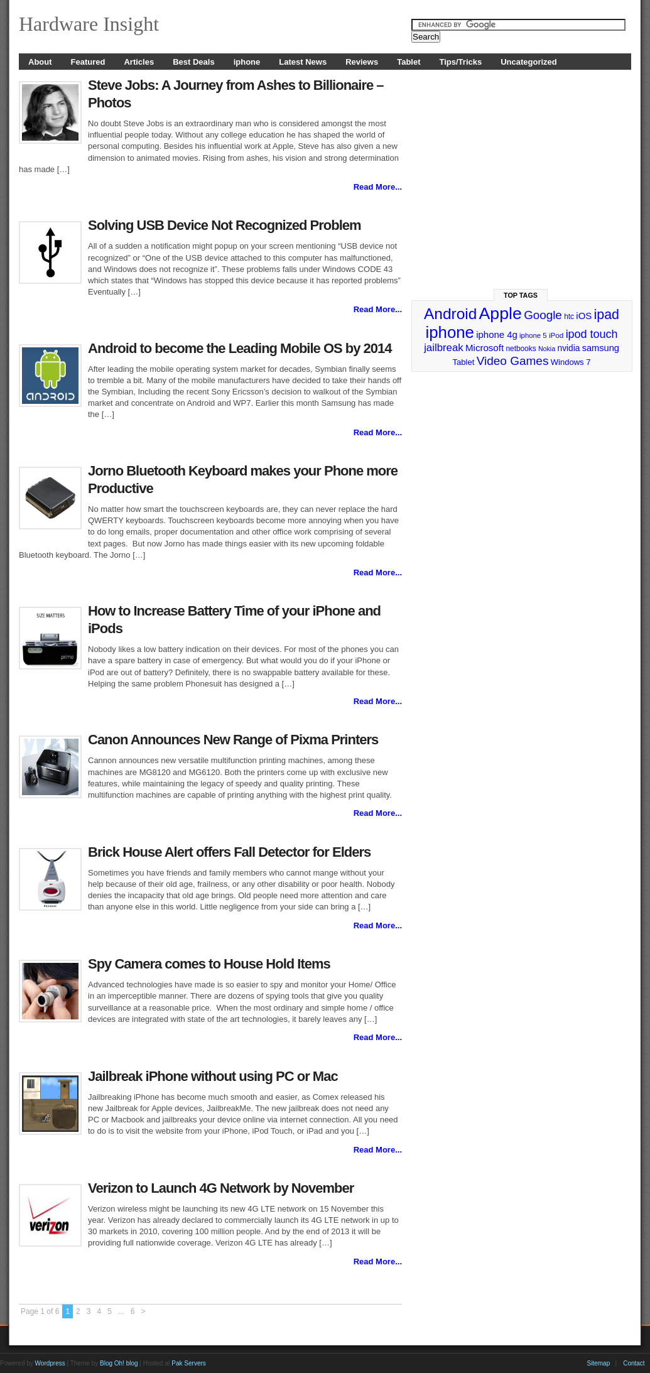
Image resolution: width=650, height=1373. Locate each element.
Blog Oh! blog (119, 1363)
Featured (88, 62)
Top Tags (521, 295)
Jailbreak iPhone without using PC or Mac (213, 1076)
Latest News (303, 62)
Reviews (361, 62)
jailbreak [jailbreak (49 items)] (443, 348)
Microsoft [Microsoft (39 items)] (484, 347)
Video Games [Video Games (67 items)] (513, 360)
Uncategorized (529, 62)
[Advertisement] (521, 174)
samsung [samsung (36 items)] (600, 348)
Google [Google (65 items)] (543, 315)
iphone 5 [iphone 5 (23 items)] (532, 335)
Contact (633, 1363)
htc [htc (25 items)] (569, 316)
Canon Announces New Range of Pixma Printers (233, 739)
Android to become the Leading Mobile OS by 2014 (240, 348)
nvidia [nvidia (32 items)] (569, 348)
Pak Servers (188, 1363)
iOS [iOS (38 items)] (584, 315)
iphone (247, 62)
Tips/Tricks (461, 62)
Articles (139, 62)
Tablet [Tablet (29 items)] (464, 362)
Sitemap (598, 1363)
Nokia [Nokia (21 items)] (546, 348)
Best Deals (193, 62)
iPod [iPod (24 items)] (556, 335)
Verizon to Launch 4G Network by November (221, 1188)
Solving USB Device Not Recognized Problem (224, 225)
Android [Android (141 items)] (450, 313)
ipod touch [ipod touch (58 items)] (592, 334)
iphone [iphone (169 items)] (449, 332)
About (40, 62)
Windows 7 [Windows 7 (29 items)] (571, 362)
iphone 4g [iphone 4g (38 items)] (496, 334)
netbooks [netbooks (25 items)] (521, 348)
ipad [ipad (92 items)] (606, 314)
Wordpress (50, 1363)
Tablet (408, 62)
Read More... (378, 187)
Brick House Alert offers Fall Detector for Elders (229, 852)
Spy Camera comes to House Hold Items (209, 964)
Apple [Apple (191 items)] (500, 313)
